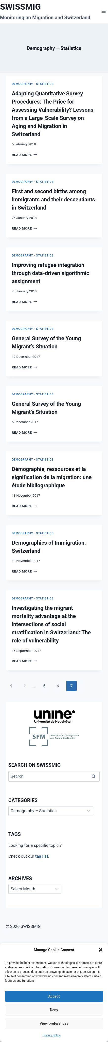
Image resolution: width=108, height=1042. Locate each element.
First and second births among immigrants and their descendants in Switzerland (53, 199)
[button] (100, 949)
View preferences (54, 1023)
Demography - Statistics (33, 84)
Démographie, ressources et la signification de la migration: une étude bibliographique (52, 477)
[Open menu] (103, 11)
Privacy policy (51, 1035)
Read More (24, 155)
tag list (41, 856)
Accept (54, 996)
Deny (54, 1010)
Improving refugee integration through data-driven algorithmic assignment (50, 273)
